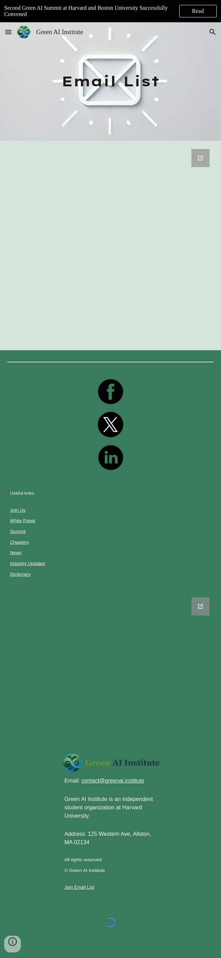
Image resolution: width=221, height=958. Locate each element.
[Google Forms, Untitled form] (110, 245)
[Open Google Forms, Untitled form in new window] (200, 158)
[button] (8, 31)
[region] (110, 11)
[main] (110, 81)
